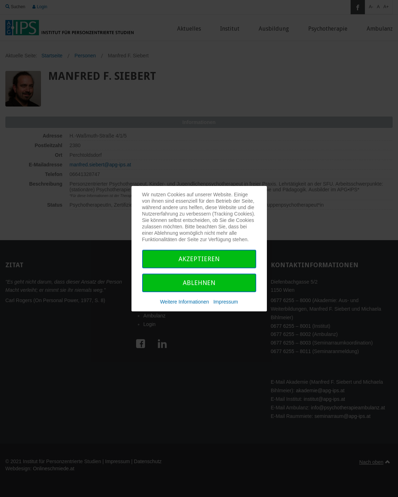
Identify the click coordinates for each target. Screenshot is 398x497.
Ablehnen (199, 282)
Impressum (225, 302)
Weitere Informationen (184, 302)
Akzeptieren (199, 259)
